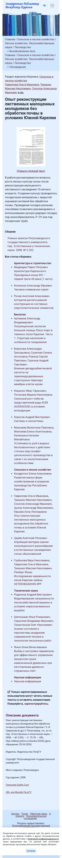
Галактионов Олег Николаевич (33, 624)
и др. (21, 92)
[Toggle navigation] (52, 5)
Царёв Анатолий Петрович (30, 538)
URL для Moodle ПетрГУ (18, 792)
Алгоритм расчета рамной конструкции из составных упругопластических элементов (33, 304)
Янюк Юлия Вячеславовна (30, 647)
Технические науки (26, 590)
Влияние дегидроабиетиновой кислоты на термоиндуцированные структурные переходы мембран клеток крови (33, 376)
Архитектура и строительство (32, 263)
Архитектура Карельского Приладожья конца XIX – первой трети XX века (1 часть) (33, 275)
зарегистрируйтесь (36, 703)
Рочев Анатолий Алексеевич (32, 296)
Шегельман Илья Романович (32, 617)
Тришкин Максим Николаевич (33, 499)
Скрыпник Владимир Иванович (33, 620)
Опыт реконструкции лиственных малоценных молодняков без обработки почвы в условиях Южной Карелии (31, 523)
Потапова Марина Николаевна (33, 394)
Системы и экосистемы (28, 421)
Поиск (24, 813)
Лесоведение (17, 67)
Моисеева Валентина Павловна (34, 427)
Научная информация (27, 677)
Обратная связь (38, 813)
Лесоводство (23, 47)
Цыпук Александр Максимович (33, 507)
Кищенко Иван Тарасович (30, 390)
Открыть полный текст (31, 171)
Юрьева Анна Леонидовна (30, 511)
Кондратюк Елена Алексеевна (33, 473)
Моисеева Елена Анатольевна (32, 431)
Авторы (15, 813)
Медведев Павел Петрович (31, 267)
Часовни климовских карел (31, 289)
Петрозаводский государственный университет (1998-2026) (29, 826)
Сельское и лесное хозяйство (35, 39)
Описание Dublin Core (17, 785)
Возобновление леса (22, 51)
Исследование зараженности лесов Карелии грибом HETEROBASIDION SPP (32, 580)
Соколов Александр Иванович (33, 503)
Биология (20, 314)
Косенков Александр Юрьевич (33, 285)
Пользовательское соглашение (35, 817)
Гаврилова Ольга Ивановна (22, 84)
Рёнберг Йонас (23, 572)
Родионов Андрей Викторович (33, 594)
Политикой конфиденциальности (43, 839)
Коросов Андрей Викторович (32, 417)
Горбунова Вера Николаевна (31, 560)
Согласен (31, 851)
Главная (10, 39)
